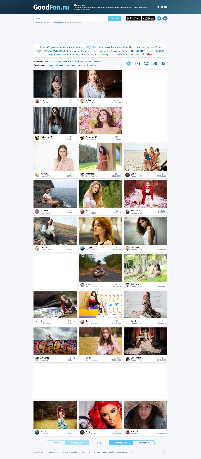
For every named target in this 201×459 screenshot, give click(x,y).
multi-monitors (90, 65)
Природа (159, 50)
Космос (151, 47)
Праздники (148, 51)
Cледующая (121, 442)
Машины (59, 50)
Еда (99, 47)
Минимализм (72, 51)
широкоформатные (58, 65)
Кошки (158, 47)
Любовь (40, 51)
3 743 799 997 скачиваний (54, 22)
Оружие (125, 51)
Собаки (83, 54)
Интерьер (141, 47)
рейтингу (72, 61)
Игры (125, 47)
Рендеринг (62, 54)
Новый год (116, 51)
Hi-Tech (42, 47)
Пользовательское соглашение (94, 452)
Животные (116, 47)
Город (79, 47)
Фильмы (129, 54)
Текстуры (105, 54)
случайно (96, 61)
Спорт (90, 54)
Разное (53, 54)
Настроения (104, 51)
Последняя (143, 442)
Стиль (97, 54)
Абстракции (52, 47)
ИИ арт (132, 47)
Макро (48, 50)
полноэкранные (75, 65)
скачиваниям (60, 61)
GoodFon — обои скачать (45, 452)
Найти (115, 18)
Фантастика (117, 54)
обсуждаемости (83, 61)
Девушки (90, 46)
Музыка (93, 51)
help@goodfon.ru (73, 452)
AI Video (146, 54)
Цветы (137, 54)
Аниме (72, 47)
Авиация (64, 47)
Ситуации (74, 54)
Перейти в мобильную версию (121, 452)
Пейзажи (136, 50)
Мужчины (84, 51)
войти (162, 6)
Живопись (106, 47)
